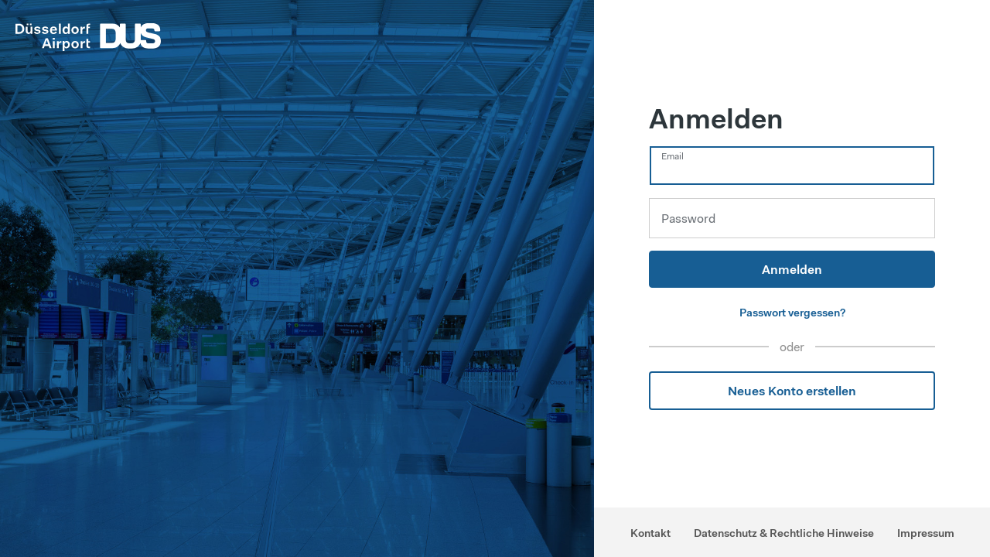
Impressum (925, 533)
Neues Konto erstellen (792, 390)
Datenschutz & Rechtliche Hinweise (784, 533)
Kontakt (650, 533)
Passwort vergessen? (792, 313)
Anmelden (792, 269)
